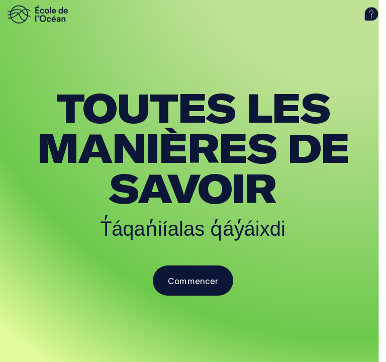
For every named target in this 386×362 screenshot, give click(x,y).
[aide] (371, 14)
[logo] (53, 14)
